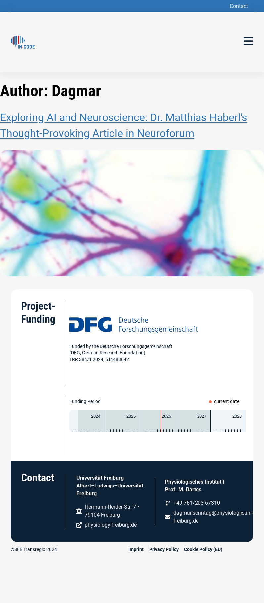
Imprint (136, 549)
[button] (238, 6)
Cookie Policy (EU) (203, 549)
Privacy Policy (164, 549)
